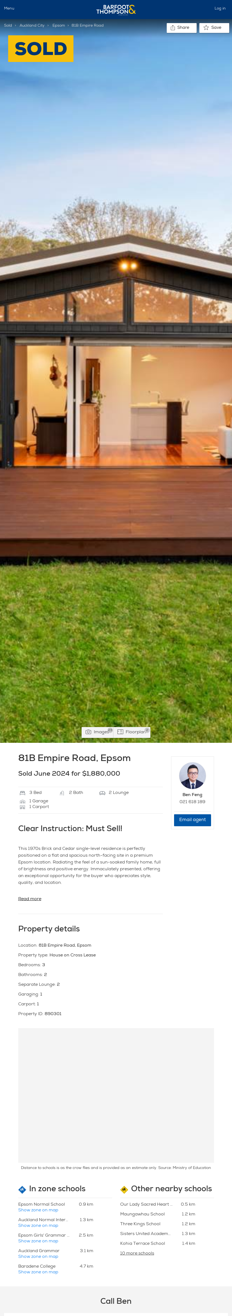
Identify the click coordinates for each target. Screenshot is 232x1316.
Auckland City (32, 26)
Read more (29, 899)
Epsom (58, 26)
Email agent (192, 820)
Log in (220, 9)
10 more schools (137, 1254)
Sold (8, 26)
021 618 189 (192, 802)
